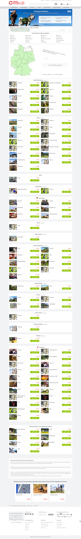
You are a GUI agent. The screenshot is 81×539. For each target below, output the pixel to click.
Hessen (40, 222)
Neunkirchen (60, 37)
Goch (43, 40)
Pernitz (13, 41)
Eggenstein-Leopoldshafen (46, 38)
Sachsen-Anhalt (40, 312)
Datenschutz (27, 527)
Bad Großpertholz (29, 38)
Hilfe (66, 0)
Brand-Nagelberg (60, 38)
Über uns (63, 0)
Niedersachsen (40, 234)
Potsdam (13, 35)
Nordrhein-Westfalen (40, 245)
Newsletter (69, 0)
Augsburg (13, 37)
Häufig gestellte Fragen (44, 524)
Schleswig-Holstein (40, 324)
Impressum (26, 529)
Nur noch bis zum (18, 4)
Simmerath (44, 37)
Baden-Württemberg (41, 80)
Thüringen (40, 335)
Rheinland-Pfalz (40, 283)
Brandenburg (40, 186)
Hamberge (13, 40)
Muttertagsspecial (14, 7)
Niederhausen (44, 35)
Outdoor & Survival (29, 505)
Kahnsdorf (28, 41)
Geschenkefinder (47, 0)
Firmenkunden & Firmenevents (61, 527)
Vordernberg (29, 37)
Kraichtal (59, 41)
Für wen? (39, 7)
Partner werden (59, 522)
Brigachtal (59, 35)
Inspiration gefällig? (56, 7)
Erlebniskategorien (23, 7)
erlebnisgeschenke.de (15, 505)
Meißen (28, 40)
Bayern (40, 117)
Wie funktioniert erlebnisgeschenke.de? (56, 0)
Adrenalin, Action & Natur (22, 505)
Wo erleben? (32, 7)
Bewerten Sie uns (43, 527)
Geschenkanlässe (47, 7)
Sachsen (40, 294)
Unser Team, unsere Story (29, 522)
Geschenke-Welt (66, 7)
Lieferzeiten (42, 0)
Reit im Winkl (29, 35)
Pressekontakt (27, 524)
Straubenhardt (14, 38)
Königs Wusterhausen (61, 40)
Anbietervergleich (59, 524)
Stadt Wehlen (44, 41)
